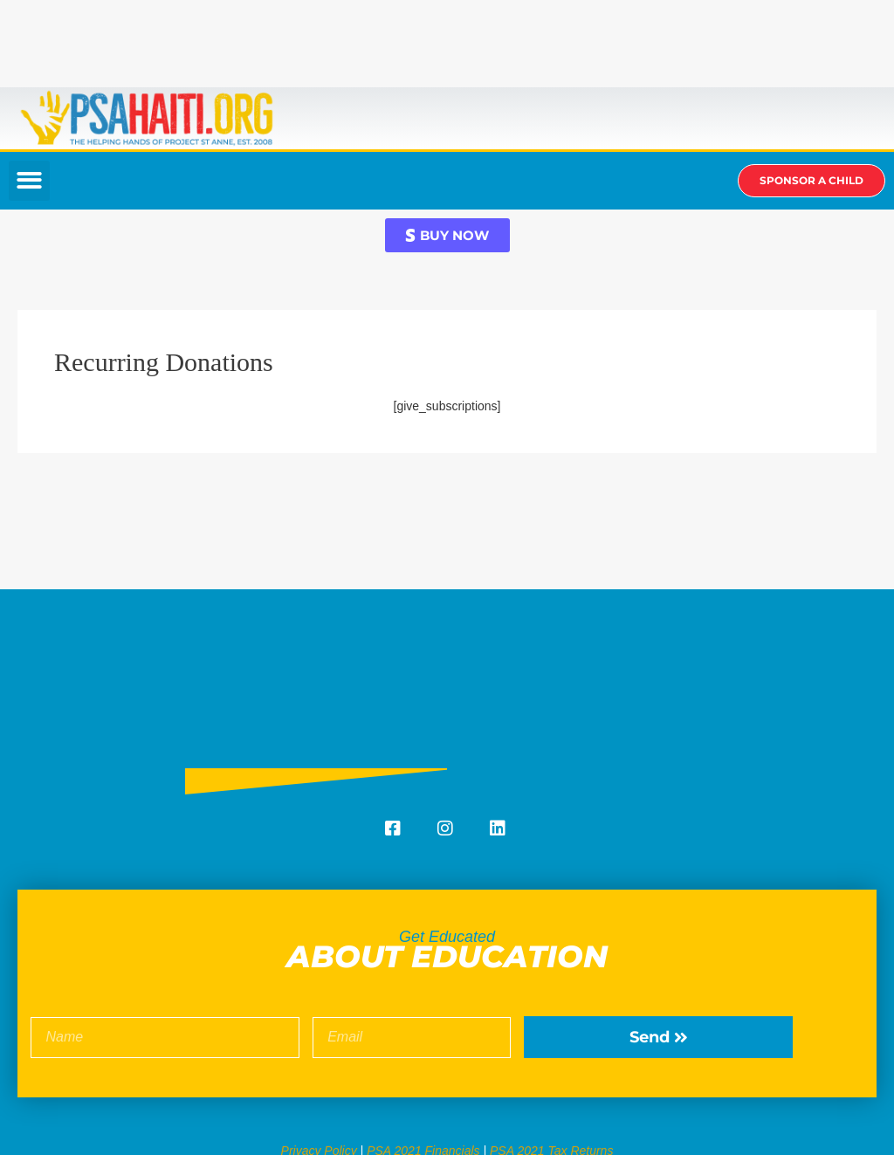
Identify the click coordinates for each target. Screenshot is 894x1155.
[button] (29, 181)
